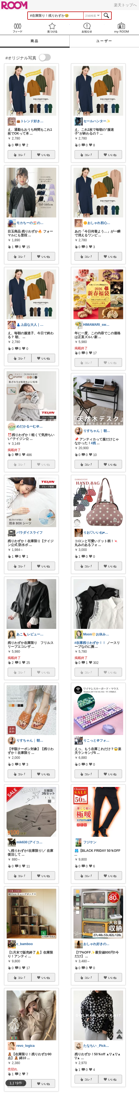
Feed (17, 27)
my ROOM (121, 27)
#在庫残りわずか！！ (90, 643)
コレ (22, 154)
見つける (52, 27)
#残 (93, 443)
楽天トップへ (125, 5)
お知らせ (87, 27)
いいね (46, 154)
